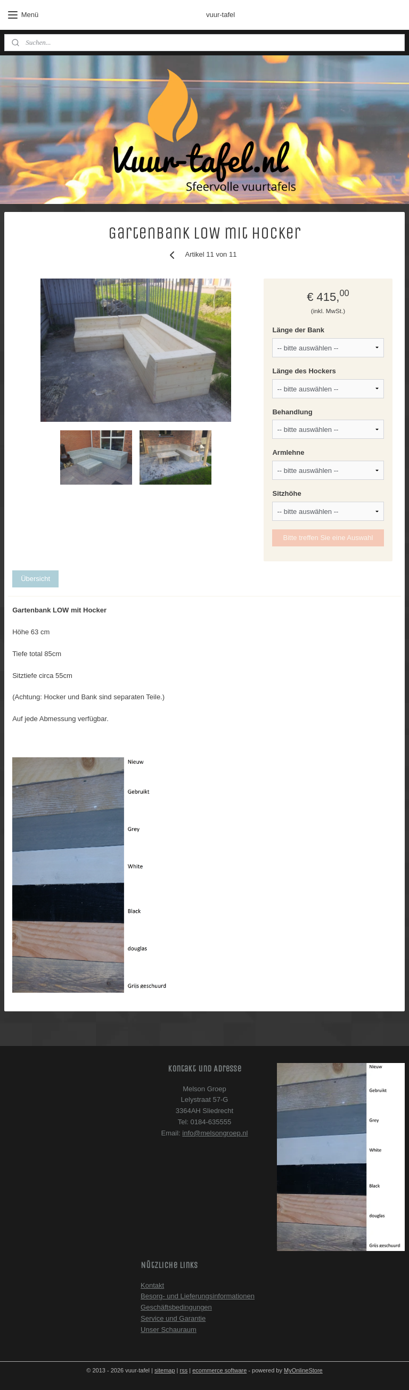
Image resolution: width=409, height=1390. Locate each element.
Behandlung (292, 412)
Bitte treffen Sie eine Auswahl (328, 538)
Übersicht (35, 579)
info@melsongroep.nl (215, 1133)
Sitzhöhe (286, 494)
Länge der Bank (298, 330)
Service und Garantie (173, 1318)
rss (184, 1370)
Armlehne (288, 453)
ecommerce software (219, 1370)
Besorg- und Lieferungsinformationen (198, 1296)
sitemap (164, 1370)
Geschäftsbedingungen (176, 1307)
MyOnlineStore (303, 1370)
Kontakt (152, 1285)
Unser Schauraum (169, 1330)
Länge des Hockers (304, 371)
